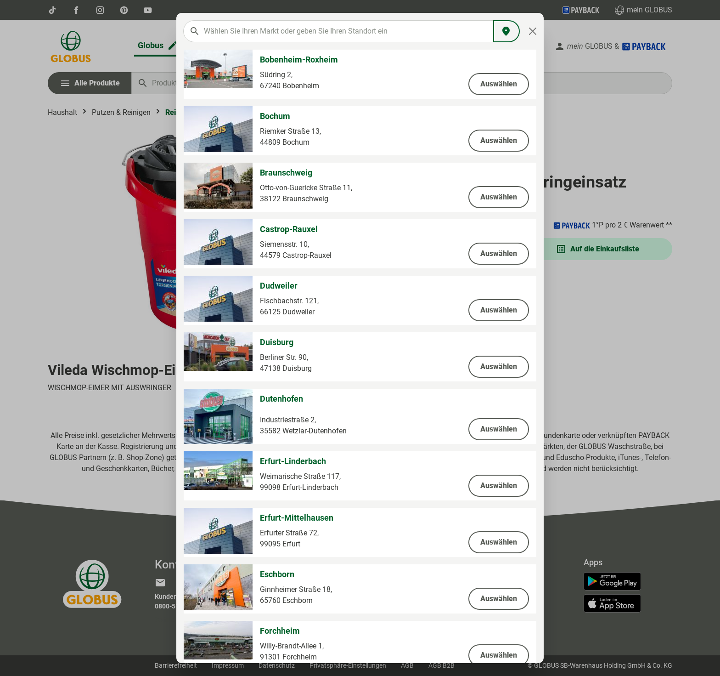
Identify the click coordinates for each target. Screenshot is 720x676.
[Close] (533, 31)
